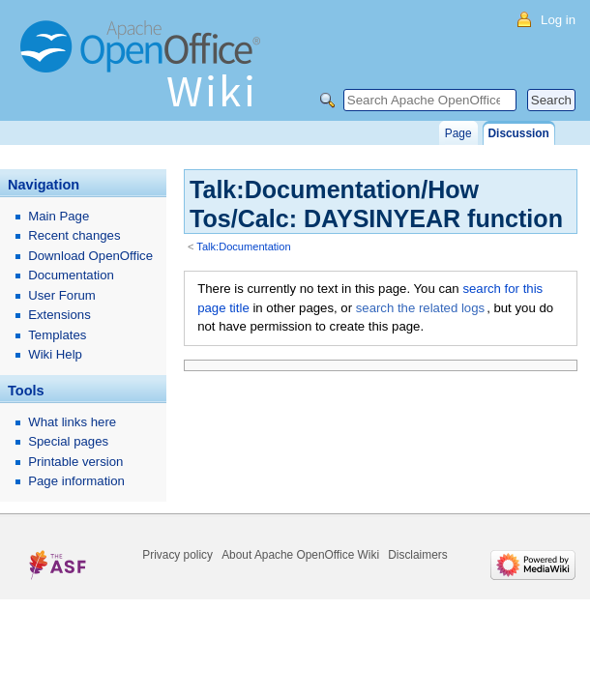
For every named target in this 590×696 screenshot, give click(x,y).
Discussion (518, 133)
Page (458, 133)
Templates (57, 335)
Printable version (75, 461)
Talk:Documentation (243, 246)
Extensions (59, 314)
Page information (76, 481)
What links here (72, 422)
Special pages (68, 441)
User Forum (62, 295)
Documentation (71, 275)
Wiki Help (55, 354)
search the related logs (420, 308)
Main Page (58, 216)
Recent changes (74, 235)
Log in (558, 20)
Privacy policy (177, 555)
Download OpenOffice (90, 255)
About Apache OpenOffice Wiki (300, 555)
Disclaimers (417, 555)
